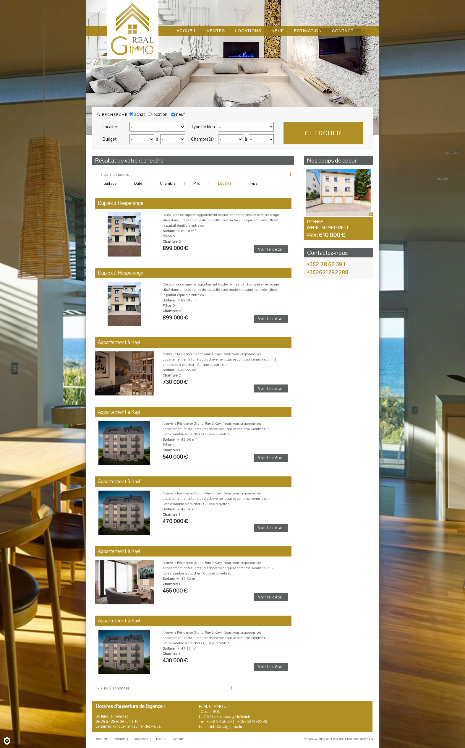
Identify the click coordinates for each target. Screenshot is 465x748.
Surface (110, 183)
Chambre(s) (202, 139)
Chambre (167, 183)
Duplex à (120, 203)
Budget (109, 139)
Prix (196, 183)
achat (137, 114)
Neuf (159, 738)
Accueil (101, 738)
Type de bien (203, 126)
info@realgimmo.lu (226, 726)
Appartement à (119, 342)
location (157, 114)
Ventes (120, 738)
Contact (177, 738)
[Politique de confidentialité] (7, 740)
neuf (180, 114)
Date (138, 183)
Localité (110, 126)
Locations (140, 738)
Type (253, 183)
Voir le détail (271, 249)
